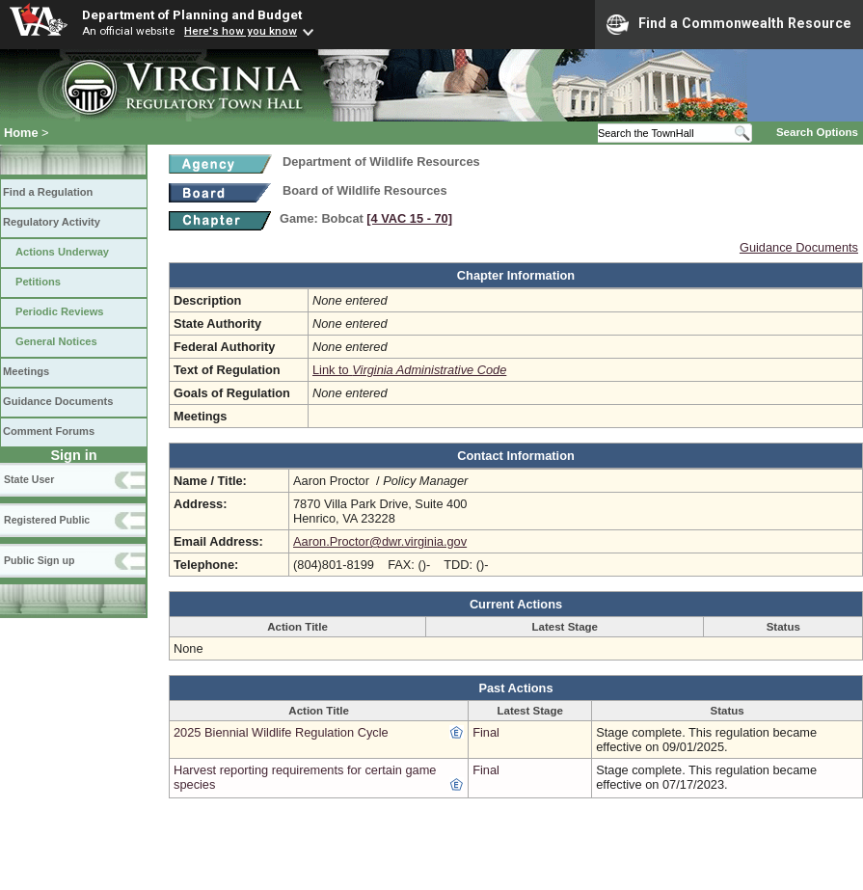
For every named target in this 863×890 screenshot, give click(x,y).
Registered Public (47, 520)
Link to (409, 370)
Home (21, 132)
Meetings (26, 371)
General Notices (56, 341)
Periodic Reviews (59, 311)
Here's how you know (240, 31)
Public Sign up (39, 560)
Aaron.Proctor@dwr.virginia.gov (380, 541)
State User (29, 479)
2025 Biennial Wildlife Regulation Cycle (281, 732)
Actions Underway (62, 251)
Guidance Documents (58, 401)
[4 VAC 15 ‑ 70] (409, 218)
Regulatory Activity (51, 222)
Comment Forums (48, 431)
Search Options (817, 132)
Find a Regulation (48, 192)
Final (485, 732)
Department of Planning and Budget (192, 14)
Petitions (38, 281)
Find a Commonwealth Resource (729, 24)
